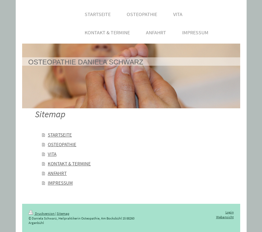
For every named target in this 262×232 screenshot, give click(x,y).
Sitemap (63, 213)
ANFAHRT (57, 173)
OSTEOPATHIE (62, 144)
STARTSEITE (60, 135)
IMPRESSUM (60, 183)
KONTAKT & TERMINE (69, 164)
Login (229, 212)
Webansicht (225, 217)
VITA (52, 154)
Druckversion (42, 213)
